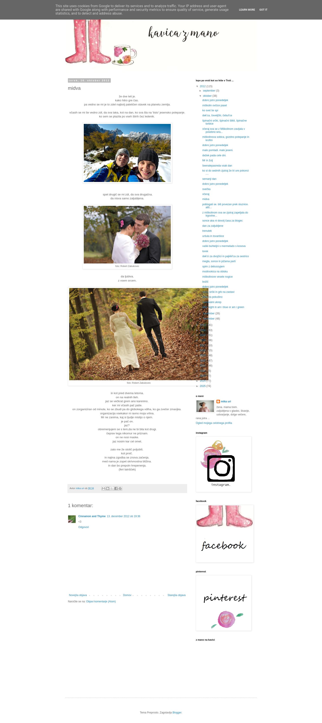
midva (205, 199)
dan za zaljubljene (212, 225)
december (209, 318)
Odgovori (83, 527)
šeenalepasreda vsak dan (217, 165)
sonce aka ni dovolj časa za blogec (222, 220)
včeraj (205, 194)
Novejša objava (78, 595)
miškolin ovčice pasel (214, 105)
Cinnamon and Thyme (92, 516)
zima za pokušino (212, 296)
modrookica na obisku (215, 271)
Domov (127, 595)
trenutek (207, 230)
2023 (203, 375)
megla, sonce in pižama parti (219, 261)
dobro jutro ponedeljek (215, 100)
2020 (203, 360)
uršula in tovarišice (213, 236)
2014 (203, 330)
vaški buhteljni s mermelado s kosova (224, 246)
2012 (203, 86)
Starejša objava (177, 595)
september (209, 90)
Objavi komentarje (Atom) (101, 601)
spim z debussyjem (213, 266)
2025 (203, 386)
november (209, 313)
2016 (203, 340)
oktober (207, 95)
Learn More (247, 9)
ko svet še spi (210, 110)
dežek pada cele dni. (214, 155)
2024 (203, 380)
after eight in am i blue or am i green (223, 307)
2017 (203, 345)
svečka (206, 189)
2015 (203, 335)
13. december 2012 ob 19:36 (123, 516)
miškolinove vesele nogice (217, 276)
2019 (203, 355)
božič (205, 281)
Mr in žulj (207, 160)
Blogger (177, 712)
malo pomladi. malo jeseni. (217, 150)
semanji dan (209, 178)
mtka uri (226, 401)
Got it (263, 9)
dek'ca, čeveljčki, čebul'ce (217, 115)
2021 (203, 365)
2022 (203, 370)
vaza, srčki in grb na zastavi (218, 291)
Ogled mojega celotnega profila (214, 423)
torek (205, 251)
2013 (203, 325)
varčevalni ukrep (211, 302)
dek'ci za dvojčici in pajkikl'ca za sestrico (225, 256)
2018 (203, 350)
